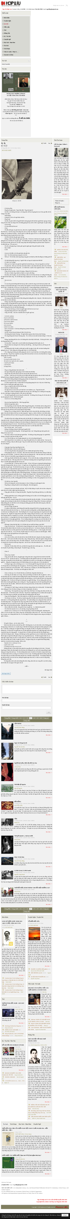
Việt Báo (61, 398)
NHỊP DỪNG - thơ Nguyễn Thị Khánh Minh (60, 259)
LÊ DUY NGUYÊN (64, 211)
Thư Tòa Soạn (58, 140)
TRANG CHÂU (43, 1045)
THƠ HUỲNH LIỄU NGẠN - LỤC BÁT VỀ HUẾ (13, 1004)
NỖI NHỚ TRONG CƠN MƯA (59, 208)
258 (34, 718)
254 (20, 718)
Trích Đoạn (13, 1124)
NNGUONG (17, 839)
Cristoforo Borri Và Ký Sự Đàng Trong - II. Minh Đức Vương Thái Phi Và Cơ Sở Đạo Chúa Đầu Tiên (13, 986)
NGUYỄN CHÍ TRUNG (10, 1031)
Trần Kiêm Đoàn (35, 1108)
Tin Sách (5, 1124)
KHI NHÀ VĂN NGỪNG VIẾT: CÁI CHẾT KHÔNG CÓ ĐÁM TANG (38, 989)
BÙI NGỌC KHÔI (6, 150)
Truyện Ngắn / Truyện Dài (35, 917)
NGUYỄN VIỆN (18, 805)
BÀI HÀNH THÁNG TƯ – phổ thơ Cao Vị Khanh (61, 272)
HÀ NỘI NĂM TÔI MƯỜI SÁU (38, 976)
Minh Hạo (44, 992)
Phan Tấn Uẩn (18, 1049)
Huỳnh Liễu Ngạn (19, 1009)
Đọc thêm (48, 735)
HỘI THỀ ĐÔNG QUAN (36, 972)
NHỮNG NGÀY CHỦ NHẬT (11, 1029)
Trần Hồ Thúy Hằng (19, 727)
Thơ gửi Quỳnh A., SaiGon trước (23, 836)
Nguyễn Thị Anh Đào (19, 747)
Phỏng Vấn (31, 1035)
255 (24, 718)
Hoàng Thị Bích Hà (9, 1027)
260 (41, 718)
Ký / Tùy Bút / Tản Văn (8, 1041)
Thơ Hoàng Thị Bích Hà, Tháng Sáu (13, 1026)
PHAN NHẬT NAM (41, 1118)
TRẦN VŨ (34, 1118)
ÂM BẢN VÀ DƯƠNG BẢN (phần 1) (39, 969)
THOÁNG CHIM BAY (10, 1077)
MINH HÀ (17, 822)
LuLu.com (25, 110)
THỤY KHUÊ (8, 982)
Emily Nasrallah (6, 64)
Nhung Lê (46, 1025)
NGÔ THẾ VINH (8, 927)
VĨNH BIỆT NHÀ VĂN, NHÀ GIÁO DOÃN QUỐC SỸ (61, 289)
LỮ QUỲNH (17, 767)
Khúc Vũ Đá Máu (19, 857)
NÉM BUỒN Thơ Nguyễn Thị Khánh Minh (59, 265)
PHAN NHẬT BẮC (34, 925)
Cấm (15, 818)
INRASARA (17, 891)
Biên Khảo (5, 917)
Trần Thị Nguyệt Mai (35, 1045)
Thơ (3, 999)
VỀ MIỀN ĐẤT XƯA (33, 921)
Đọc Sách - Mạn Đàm (25, 1124)
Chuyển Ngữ (37, 1124)
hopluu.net (43, 1207)
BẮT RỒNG (17, 801)
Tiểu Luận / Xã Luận (34, 984)
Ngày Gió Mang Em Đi (20, 743)
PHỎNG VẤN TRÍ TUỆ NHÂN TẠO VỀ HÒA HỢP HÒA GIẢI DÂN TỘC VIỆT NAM (38, 1106)
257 (31, 718)
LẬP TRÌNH (17, 723)
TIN (55, 283)
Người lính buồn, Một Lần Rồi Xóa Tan (25, 763)
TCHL (61, 307)
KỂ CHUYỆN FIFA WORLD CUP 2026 (13, 1045)
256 (27, 718)
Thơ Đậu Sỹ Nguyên (20, 784)
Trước (44, 143)
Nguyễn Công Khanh (19, 874)
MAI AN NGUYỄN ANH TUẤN (37, 970)
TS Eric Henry (28, 1134)
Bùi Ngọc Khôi (5, 673)
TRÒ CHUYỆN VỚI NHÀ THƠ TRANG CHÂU (37, 1040)
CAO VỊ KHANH (62, 274)
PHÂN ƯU (61, 332)
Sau (49, 143)
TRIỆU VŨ (6, 1082)
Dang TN (59, 269)
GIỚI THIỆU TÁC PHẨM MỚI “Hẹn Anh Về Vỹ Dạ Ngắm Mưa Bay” (21, 1155)
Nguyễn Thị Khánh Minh (40, 1029)
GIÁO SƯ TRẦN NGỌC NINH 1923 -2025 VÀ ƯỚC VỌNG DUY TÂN (12, 922)
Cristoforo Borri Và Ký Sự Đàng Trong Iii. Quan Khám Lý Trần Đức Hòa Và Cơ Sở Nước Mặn (13, 980)
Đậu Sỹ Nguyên (18, 788)
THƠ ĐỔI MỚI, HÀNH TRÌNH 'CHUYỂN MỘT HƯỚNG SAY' (32, 887)
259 (37, 718)
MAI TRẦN (33, 1114)
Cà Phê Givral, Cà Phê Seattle (22, 870)
